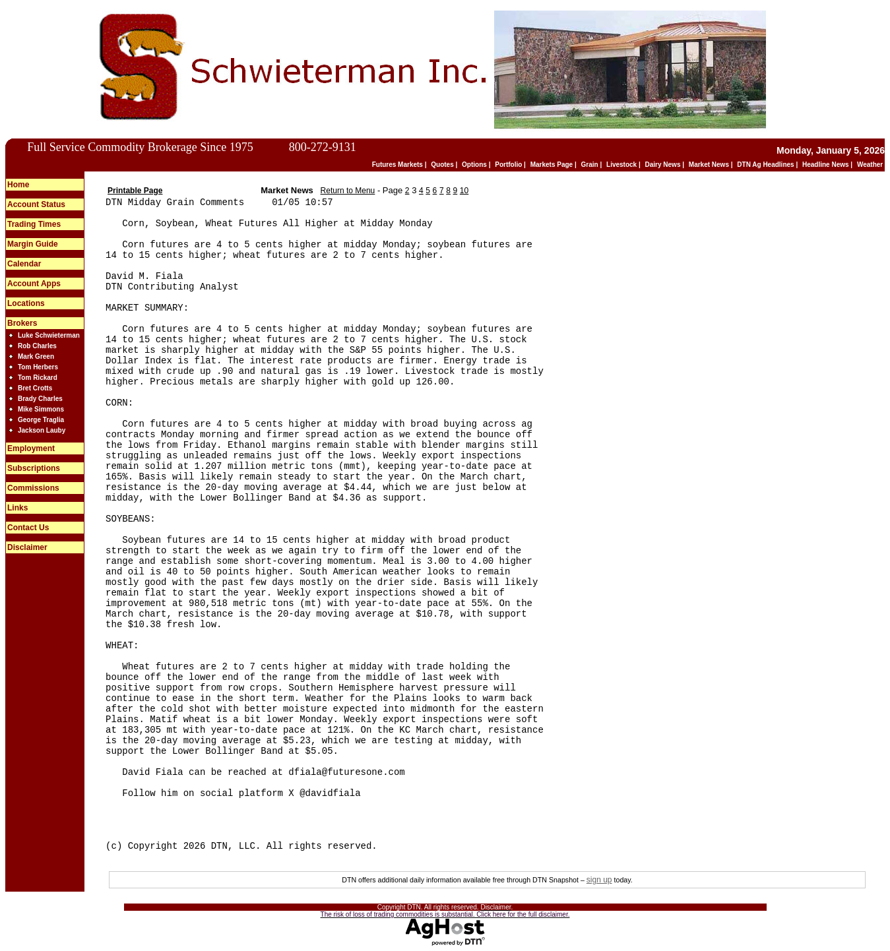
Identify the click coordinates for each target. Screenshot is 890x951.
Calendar (24, 263)
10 (464, 190)
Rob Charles (37, 346)
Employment (31, 448)
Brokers (22, 323)
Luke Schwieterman (49, 335)
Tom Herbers (38, 367)
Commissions (33, 488)
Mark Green (36, 356)
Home (18, 184)
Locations (26, 303)
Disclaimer (27, 547)
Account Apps (34, 283)
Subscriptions (33, 468)
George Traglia (41, 419)
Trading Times (34, 224)
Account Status (36, 204)
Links (17, 507)
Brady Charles (40, 398)
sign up (599, 879)
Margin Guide (32, 244)
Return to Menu (348, 190)
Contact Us (28, 527)
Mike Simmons (41, 409)
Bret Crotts (35, 388)
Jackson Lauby (41, 430)
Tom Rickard (37, 377)
